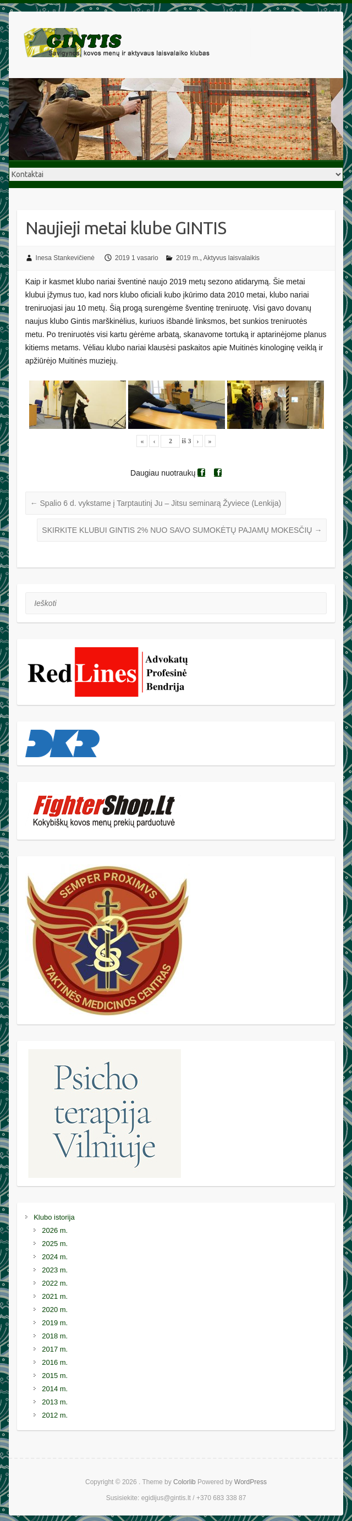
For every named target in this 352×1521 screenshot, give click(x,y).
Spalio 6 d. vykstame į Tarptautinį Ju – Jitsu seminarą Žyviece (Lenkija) (156, 503)
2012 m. (55, 1415)
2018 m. (55, 1336)
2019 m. (188, 258)
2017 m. (55, 1349)
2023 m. (55, 1270)
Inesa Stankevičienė (65, 258)
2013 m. (55, 1402)
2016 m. (55, 1362)
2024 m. (55, 1257)
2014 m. (55, 1389)
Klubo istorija (54, 1217)
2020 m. (55, 1309)
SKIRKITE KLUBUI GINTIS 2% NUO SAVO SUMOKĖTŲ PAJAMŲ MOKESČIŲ (182, 530)
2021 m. (55, 1296)
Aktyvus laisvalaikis (231, 258)
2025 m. (55, 1243)
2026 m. (55, 1230)
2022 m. (55, 1283)
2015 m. (55, 1375)
